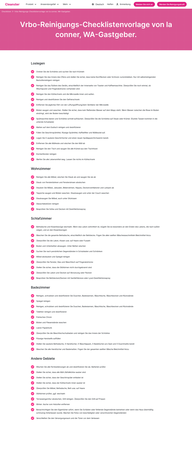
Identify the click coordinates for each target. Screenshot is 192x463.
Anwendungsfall (50, 4)
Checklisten (6, 12)
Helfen (109, 4)
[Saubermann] (12, 4)
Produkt (31, 4)
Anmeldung (123, 4)
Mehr (68, 4)
